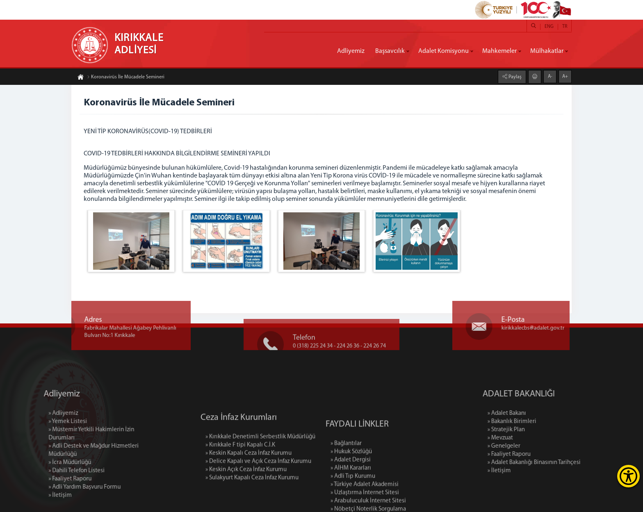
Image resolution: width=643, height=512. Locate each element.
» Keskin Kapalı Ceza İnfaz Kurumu (248, 474)
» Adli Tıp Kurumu (353, 504)
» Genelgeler (532, 446)
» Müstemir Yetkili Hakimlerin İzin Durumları (62, 434)
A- (550, 76)
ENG (549, 26)
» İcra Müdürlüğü (41, 463)
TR (564, 26)
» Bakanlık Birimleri (540, 422)
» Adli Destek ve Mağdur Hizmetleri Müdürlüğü (65, 450)
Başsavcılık (390, 51)
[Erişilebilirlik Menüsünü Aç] (628, 476)
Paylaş (514, 76)
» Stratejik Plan (535, 430)
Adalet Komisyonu (443, 51)
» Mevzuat (529, 438)
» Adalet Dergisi (351, 488)
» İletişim (31, 495)
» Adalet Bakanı (535, 413)
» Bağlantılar (346, 471)
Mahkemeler (499, 51)
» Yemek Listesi (39, 422)
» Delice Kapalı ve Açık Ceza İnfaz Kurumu (258, 483)
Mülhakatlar (546, 51)
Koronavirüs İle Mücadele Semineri (125, 77)
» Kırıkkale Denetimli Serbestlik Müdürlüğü (260, 458)
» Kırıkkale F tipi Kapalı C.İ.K (240, 466)
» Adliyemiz (34, 413)
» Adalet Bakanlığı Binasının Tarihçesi (562, 463)
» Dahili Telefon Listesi (48, 471)
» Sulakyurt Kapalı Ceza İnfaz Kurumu (252, 499)
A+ (565, 76)
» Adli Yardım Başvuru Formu (56, 487)
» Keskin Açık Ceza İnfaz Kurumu (246, 491)
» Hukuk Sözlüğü (351, 479)
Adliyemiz (351, 51)
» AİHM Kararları (351, 496)
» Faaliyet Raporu (41, 479)
